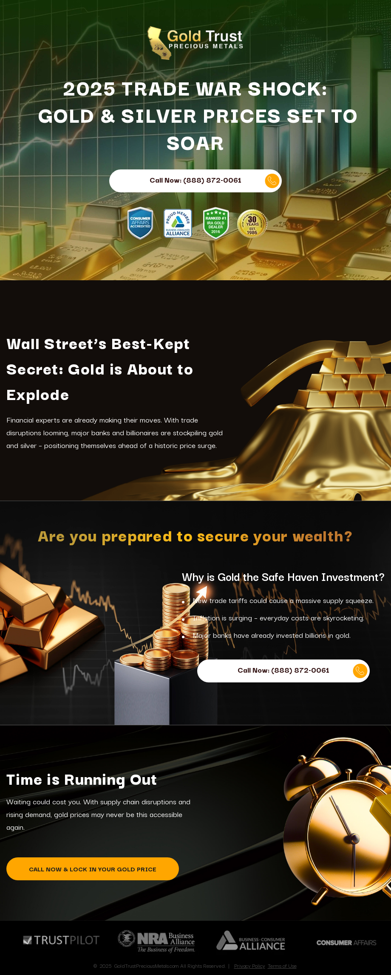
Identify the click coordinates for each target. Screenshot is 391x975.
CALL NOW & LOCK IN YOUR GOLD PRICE (92, 869)
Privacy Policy (249, 965)
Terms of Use (282, 965)
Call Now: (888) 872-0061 (215, 181)
